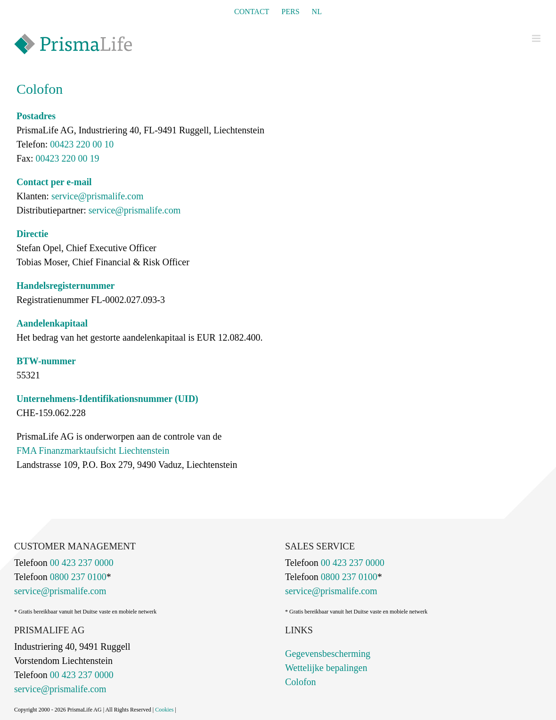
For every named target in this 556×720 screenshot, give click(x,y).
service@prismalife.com (97, 196)
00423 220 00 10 (81, 144)
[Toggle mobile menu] (537, 38)
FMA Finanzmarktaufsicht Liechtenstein (92, 450)
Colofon (300, 682)
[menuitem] (317, 12)
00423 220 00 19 (66, 158)
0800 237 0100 (77, 577)
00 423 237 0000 (81, 562)
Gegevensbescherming (327, 653)
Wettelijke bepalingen (326, 668)
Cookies (164, 709)
